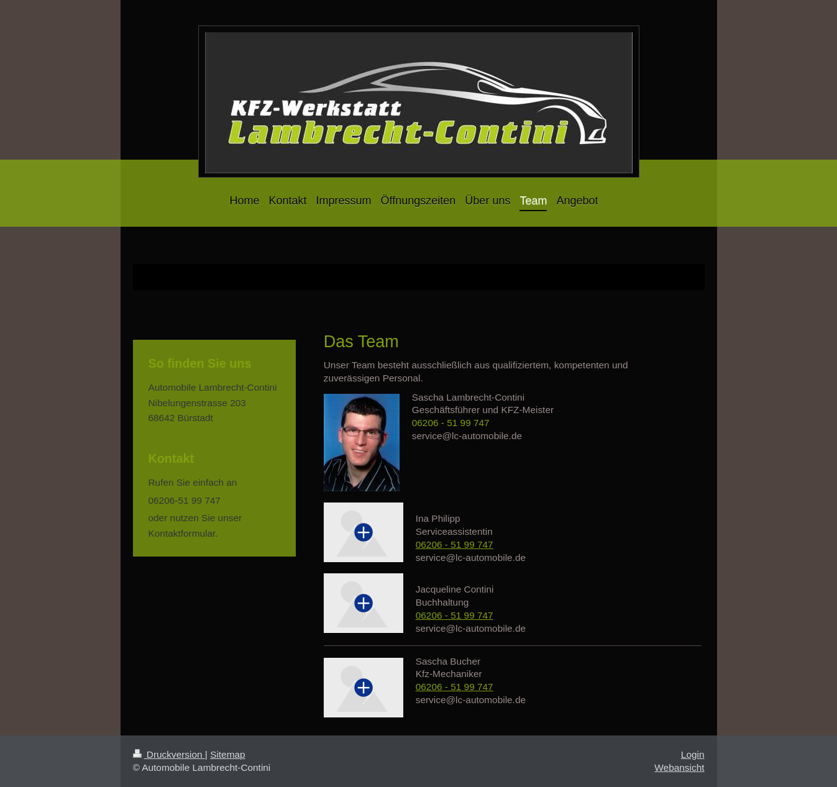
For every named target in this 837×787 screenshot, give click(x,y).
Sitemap (227, 754)
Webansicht (679, 767)
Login (693, 754)
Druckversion (169, 754)
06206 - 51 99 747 (451, 422)
